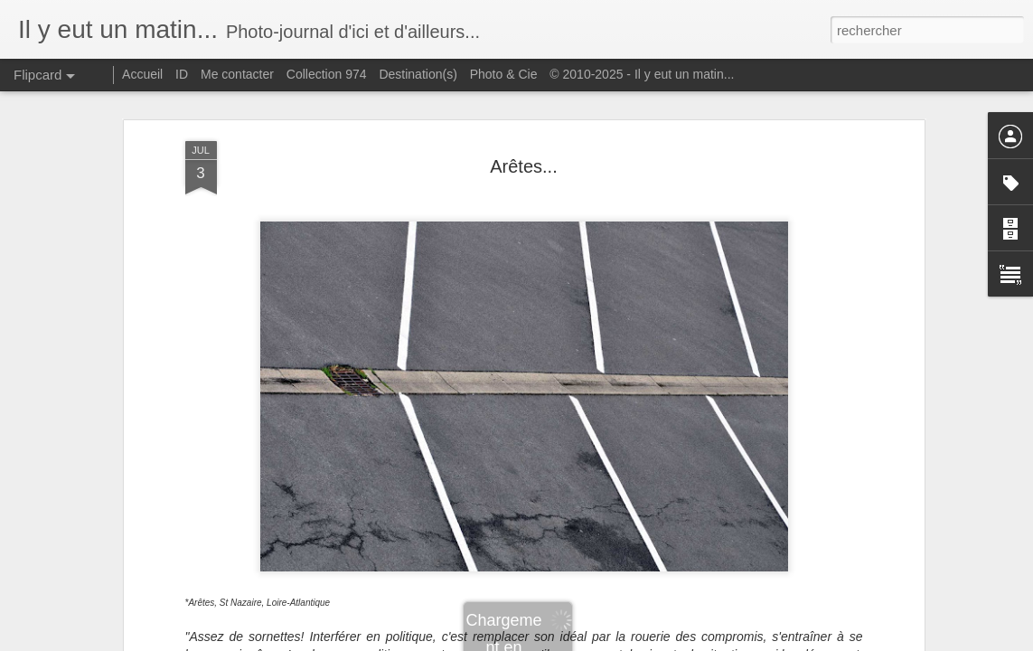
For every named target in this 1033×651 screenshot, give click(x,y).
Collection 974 (326, 74)
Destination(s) (417, 74)
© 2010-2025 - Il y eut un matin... (641, 74)
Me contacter (237, 74)
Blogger (581, 641)
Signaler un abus (641, 641)
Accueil (142, 74)
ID (181, 74)
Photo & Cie (504, 74)
